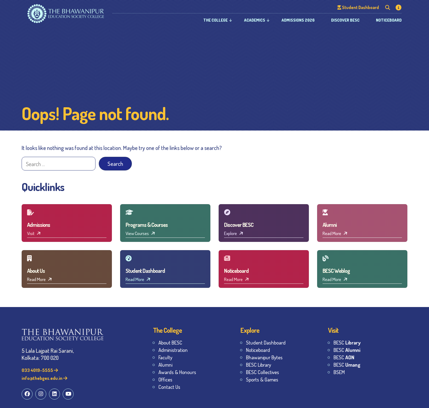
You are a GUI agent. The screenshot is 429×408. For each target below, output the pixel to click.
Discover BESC (345, 20)
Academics (254, 20)
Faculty (165, 357)
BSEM (339, 372)
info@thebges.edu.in (44, 378)
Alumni (165, 364)
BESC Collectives (262, 372)
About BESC (170, 342)
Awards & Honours (177, 372)
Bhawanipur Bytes (264, 357)
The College (215, 20)
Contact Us (169, 387)
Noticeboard (389, 20)
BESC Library (258, 364)
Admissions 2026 (298, 20)
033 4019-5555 (40, 370)
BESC (347, 342)
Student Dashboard (266, 342)
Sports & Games (262, 379)
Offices (165, 379)
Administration (173, 350)
